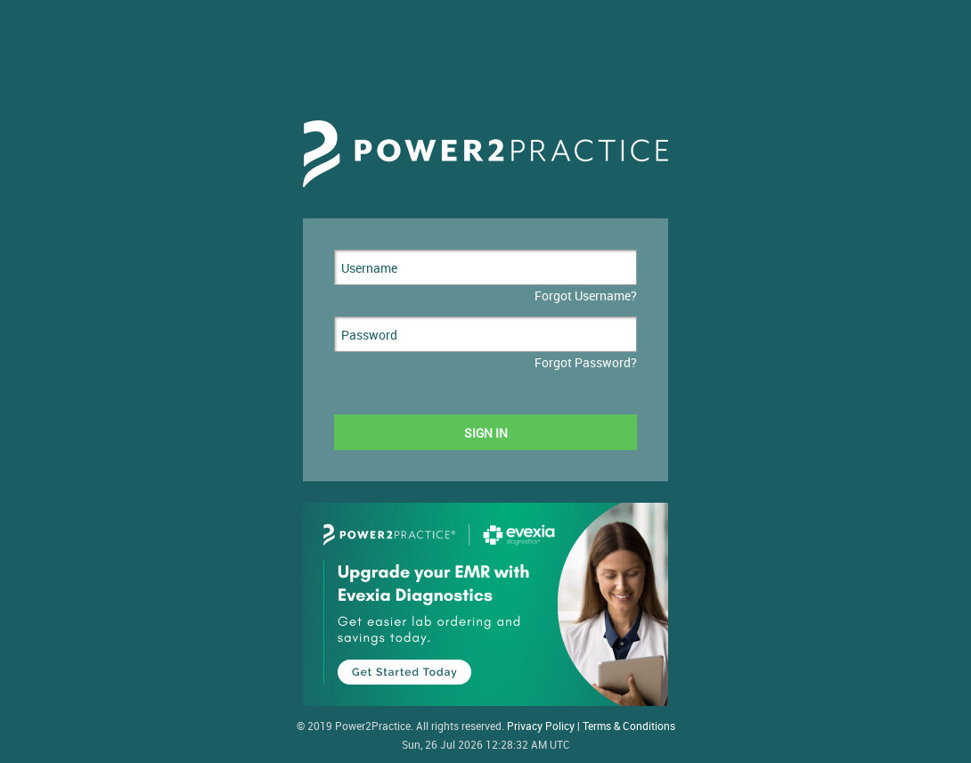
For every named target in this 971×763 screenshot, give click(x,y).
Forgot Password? (585, 362)
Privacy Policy (541, 726)
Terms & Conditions (629, 726)
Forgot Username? (585, 295)
